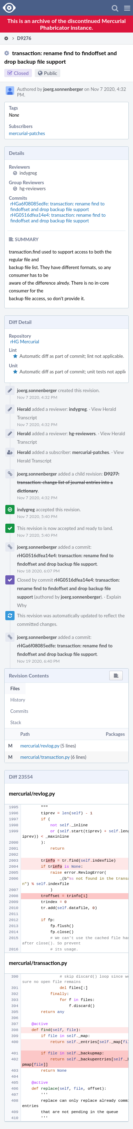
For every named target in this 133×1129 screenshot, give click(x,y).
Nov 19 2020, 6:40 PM (38, 661)
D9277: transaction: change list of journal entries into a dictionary (68, 482)
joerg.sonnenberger (63, 89)
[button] (127, 8)
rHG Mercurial (24, 341)
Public (50, 73)
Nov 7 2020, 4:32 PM (37, 397)
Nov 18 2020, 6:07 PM (38, 571)
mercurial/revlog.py (39, 746)
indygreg (28, 173)
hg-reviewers (33, 188)
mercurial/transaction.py (45, 757)
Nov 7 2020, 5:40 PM (37, 516)
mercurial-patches (27, 133)
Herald (24, 409)
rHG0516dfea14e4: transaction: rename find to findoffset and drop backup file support (58, 217)
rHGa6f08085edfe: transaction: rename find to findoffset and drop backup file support (57, 206)
